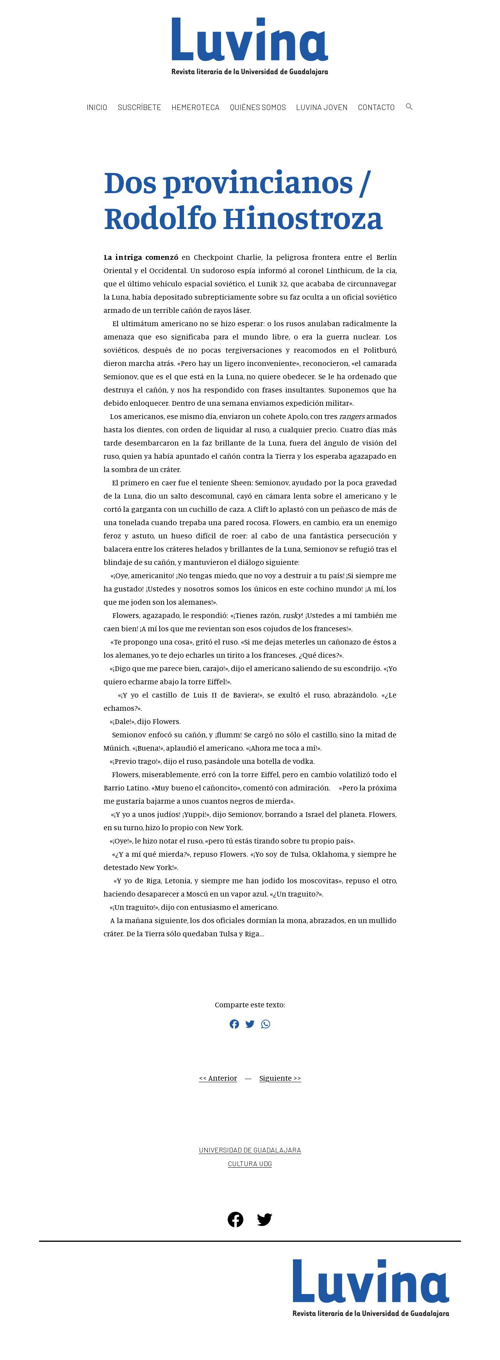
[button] (409, 107)
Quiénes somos (258, 107)
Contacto (376, 107)
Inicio (97, 107)
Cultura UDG (250, 1163)
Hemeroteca (195, 107)
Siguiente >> (280, 1078)
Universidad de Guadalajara (250, 1149)
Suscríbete (139, 107)
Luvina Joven (322, 107)
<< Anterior (218, 1078)
